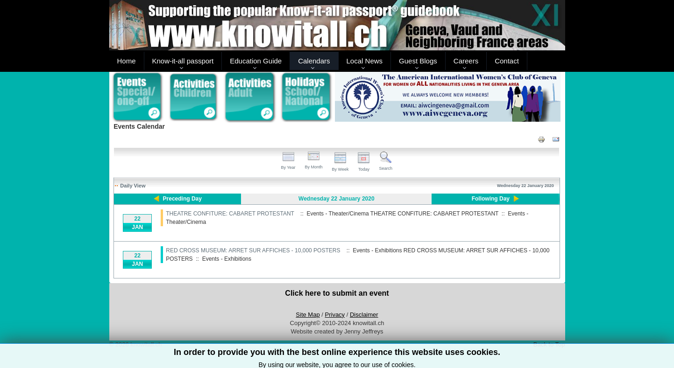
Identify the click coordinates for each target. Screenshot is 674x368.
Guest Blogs (418, 61)
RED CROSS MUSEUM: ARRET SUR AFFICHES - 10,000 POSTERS (253, 250)
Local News (365, 61)
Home (126, 61)
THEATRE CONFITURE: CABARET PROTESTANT (230, 213)
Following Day (491, 198)
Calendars (314, 61)
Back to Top (549, 344)
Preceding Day (182, 198)
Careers (466, 61)
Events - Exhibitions (226, 259)
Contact (507, 61)
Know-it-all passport (183, 61)
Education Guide (256, 61)
